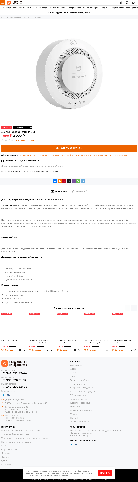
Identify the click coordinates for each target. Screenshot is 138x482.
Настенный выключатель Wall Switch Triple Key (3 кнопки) (96, 341)
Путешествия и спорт (81, 410)
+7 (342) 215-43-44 (14, 373)
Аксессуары (6, 8)
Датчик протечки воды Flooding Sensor (66, 341)
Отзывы (5, 457)
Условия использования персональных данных (24, 438)
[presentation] (127, 308)
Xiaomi (22, 8)
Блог (3, 446)
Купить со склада (69, 148)
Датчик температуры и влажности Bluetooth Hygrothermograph (38, 341)
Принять (105, 473)
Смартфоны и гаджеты (76, 8)
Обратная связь (9, 449)
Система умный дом (49, 171)
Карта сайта (102, 480)
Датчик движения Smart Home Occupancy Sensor (122, 341)
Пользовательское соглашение (17, 442)
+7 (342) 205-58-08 (14, 386)
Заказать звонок (8, 391)
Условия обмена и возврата (15, 434)
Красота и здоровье (80, 403)
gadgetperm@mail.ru (15, 399)
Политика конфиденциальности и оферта (22, 430)
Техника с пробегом (80, 422)
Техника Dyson (59, 8)
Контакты (6, 464)
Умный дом (15, 171)
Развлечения (76, 406)
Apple (15, 8)
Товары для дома (78, 399)
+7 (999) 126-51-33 (13, 380)
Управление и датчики (30, 171)
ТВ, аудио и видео (116, 8)
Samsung (30, 8)
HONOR (74, 418)
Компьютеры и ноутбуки (97, 8)
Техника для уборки (43, 8)
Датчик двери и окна (10, 340)
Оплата (4, 461)
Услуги (73, 414)
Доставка (6, 453)
